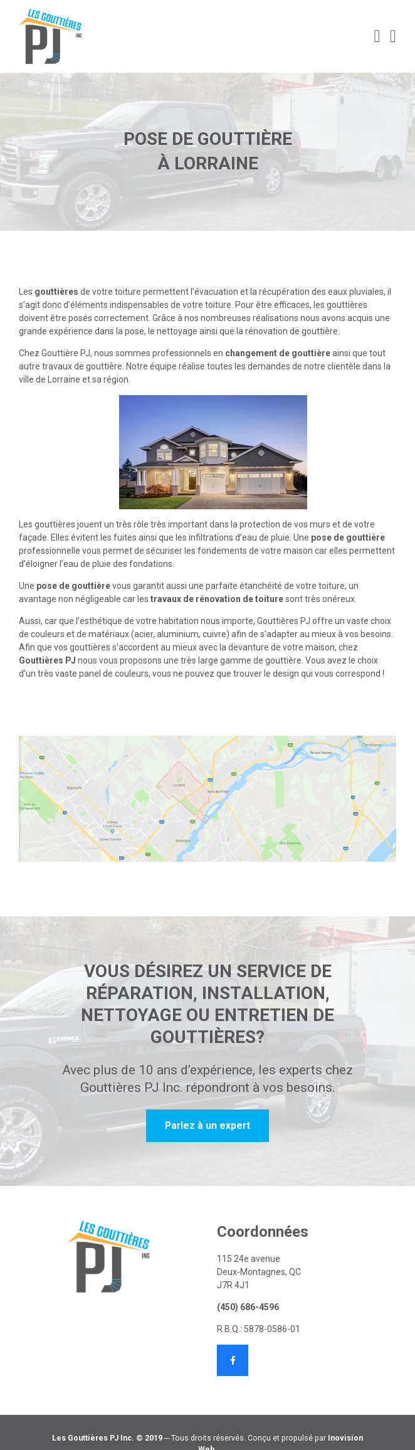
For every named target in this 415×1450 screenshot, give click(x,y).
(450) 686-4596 (248, 1307)
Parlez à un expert (207, 1125)
